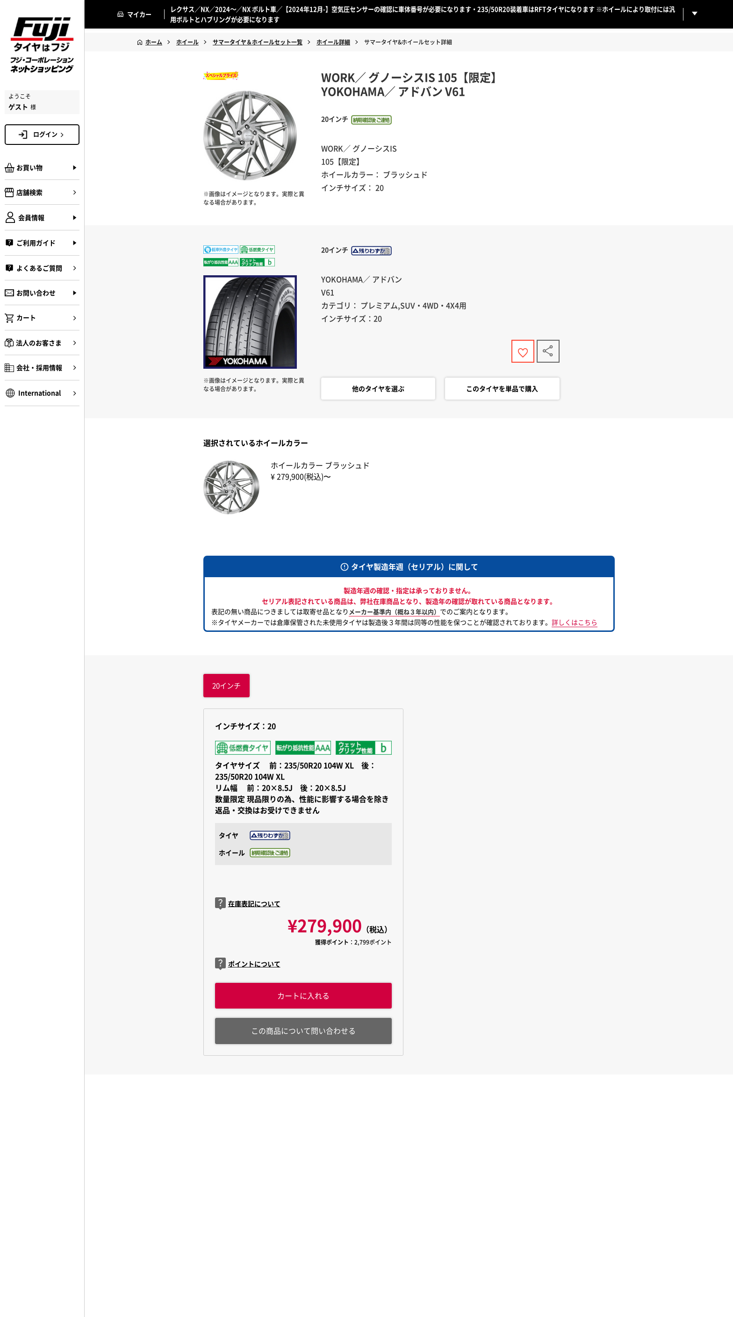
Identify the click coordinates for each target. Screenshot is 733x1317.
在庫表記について (247, 906)
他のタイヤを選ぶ (378, 390)
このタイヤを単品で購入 (502, 390)
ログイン (50, 134)
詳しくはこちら (574, 624)
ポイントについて (247, 966)
